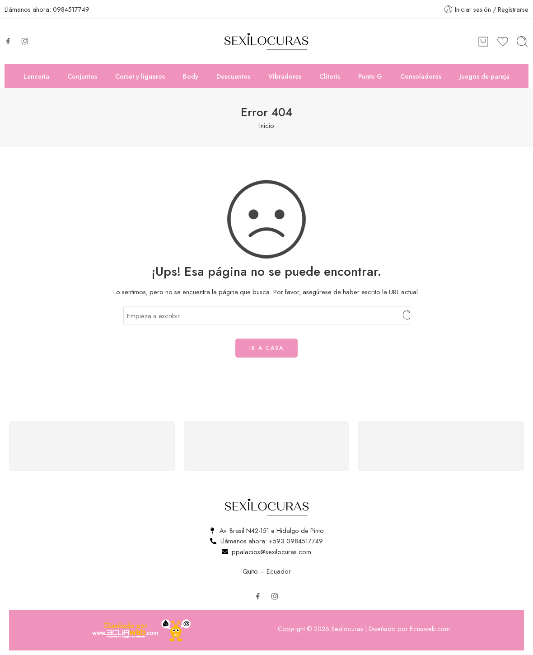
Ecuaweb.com (430, 628)
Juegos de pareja (484, 76)
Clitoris (329, 76)
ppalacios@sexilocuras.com (271, 551)
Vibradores (284, 76)
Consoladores (420, 76)
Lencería (36, 76)
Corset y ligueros (140, 76)
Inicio (266, 125)
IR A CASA (266, 348)
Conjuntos (82, 76)
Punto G (370, 76)
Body (190, 76)
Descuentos (233, 76)
